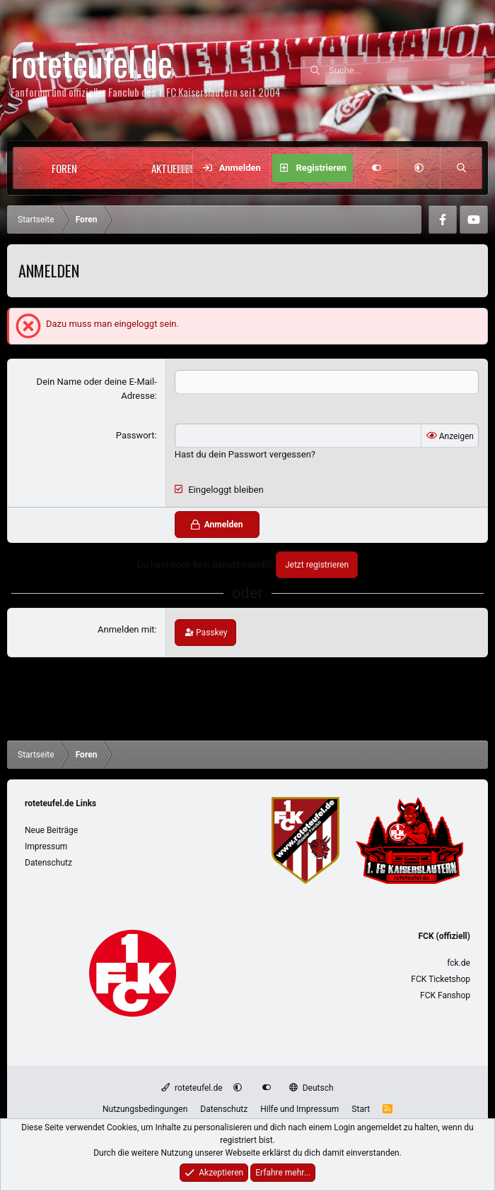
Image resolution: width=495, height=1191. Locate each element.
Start (360, 1109)
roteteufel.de (191, 1088)
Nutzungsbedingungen (145, 1109)
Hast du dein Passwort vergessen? (245, 454)
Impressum (46, 846)
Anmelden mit (126, 629)
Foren (64, 168)
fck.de (458, 963)
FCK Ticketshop (440, 979)
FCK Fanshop (445, 995)
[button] (105, 168)
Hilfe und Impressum (299, 1109)
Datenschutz (48, 863)
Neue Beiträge (51, 830)
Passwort (135, 435)
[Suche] (406, 70)
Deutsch (311, 1088)
